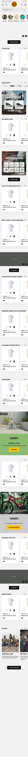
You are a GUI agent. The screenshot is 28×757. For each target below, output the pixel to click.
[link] (3, 1)
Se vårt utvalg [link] (14, 270)
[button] (26, 36)
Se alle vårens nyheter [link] (14, 42)
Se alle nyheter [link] (14, 587)
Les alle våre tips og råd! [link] (14, 667)
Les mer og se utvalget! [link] (14, 527)
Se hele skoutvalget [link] (14, 179)
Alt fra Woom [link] (14, 449)
